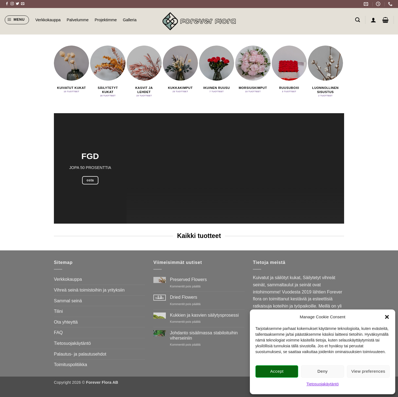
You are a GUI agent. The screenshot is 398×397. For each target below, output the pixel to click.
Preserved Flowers (188, 279)
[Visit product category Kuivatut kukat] (71, 70)
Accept (277, 371)
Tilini (58, 311)
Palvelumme (77, 20)
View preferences (368, 371)
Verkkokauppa (48, 20)
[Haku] (357, 20)
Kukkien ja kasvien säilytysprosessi (204, 315)
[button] (387, 317)
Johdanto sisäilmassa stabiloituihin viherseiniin (204, 335)
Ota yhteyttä (66, 322)
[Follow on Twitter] (17, 4)
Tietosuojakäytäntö (323, 384)
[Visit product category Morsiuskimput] (252, 70)
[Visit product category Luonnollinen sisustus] (325, 72)
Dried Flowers (183, 297)
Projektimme (106, 20)
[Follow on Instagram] (12, 4)
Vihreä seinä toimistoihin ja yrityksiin (89, 290)
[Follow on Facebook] (7, 4)
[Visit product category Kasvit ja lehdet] (144, 72)
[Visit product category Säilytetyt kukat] (107, 72)
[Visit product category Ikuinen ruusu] (216, 70)
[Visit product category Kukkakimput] (180, 70)
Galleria (130, 20)
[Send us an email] (22, 4)
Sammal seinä (68, 300)
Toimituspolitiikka (70, 364)
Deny (323, 371)
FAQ (58, 332)
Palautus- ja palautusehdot (80, 354)
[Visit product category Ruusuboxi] (289, 70)
